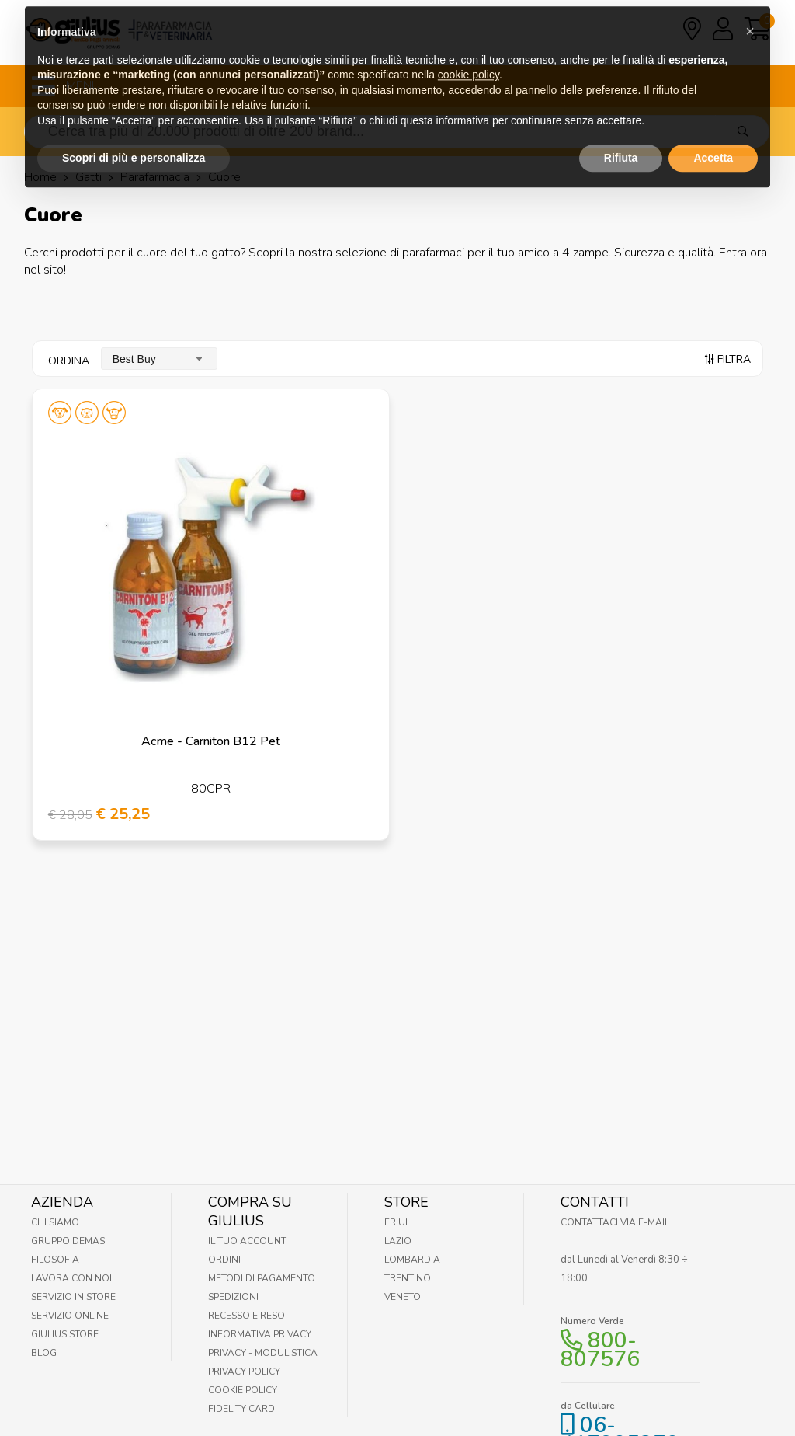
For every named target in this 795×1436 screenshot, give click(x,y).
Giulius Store (65, 1334)
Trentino (407, 1278)
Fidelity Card (241, 1409)
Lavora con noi (71, 1278)
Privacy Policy (244, 1371)
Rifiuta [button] (621, 127)
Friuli (398, 1222)
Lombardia (412, 1259)
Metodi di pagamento (261, 1278)
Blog (44, 1353)
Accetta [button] (713, 127)
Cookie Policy (242, 1390)
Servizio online (70, 1315)
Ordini (224, 1259)
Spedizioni (233, 1297)
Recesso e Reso (246, 1315)
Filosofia (55, 1259)
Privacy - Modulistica (263, 1353)
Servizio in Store (73, 1297)
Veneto (402, 1297)
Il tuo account (247, 1241)
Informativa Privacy (259, 1334)
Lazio (397, 1241)
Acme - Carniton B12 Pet (210, 741)
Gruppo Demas (68, 1241)
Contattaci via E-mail (615, 1222)
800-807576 (600, 1350)
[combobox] (159, 358)
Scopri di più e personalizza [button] (133, 127)
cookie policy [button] (468, 44)
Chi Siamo (55, 1222)
